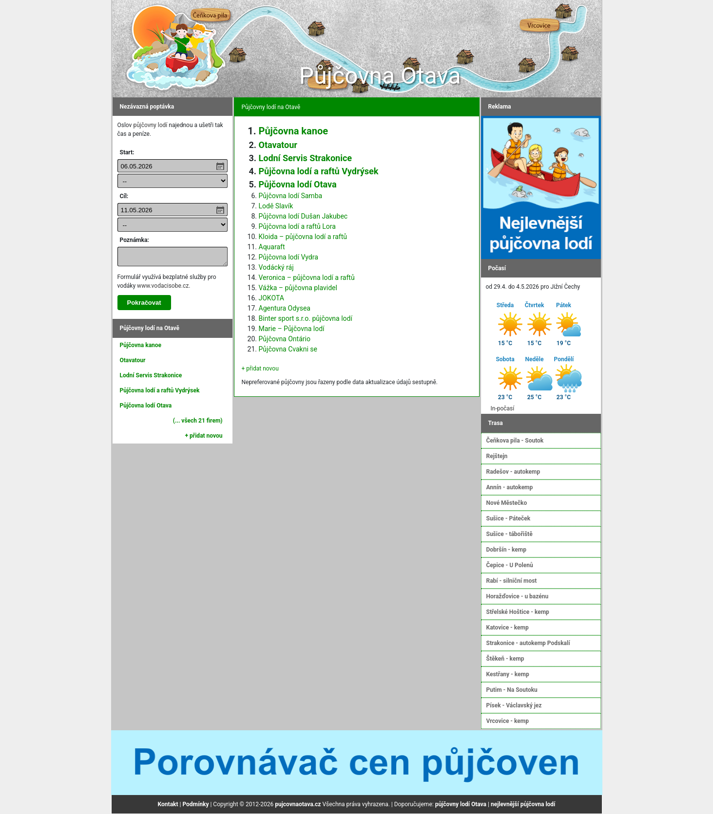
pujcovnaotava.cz (298, 804)
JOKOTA (271, 298)
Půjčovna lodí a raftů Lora (297, 226)
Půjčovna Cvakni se (288, 349)
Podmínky (195, 804)
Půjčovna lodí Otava (146, 405)
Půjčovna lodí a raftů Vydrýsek (160, 390)
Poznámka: (134, 240)
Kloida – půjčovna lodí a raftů (303, 236)
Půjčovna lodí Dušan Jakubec (303, 216)
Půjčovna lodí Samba (291, 196)
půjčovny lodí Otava (460, 804)
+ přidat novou (204, 435)
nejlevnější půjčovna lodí (523, 804)
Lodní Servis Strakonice (151, 375)
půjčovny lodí (150, 125)
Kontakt (168, 804)
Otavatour (133, 360)
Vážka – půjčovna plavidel (298, 288)
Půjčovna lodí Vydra (288, 257)
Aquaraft (272, 247)
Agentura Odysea (284, 308)
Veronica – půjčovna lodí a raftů (307, 277)
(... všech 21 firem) (198, 420)
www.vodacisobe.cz (163, 285)
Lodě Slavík (276, 206)
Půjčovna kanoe (141, 345)
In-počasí (503, 408)
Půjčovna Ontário (284, 339)
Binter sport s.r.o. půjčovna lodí (305, 318)
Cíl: (124, 196)
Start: (127, 152)
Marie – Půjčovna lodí (292, 329)
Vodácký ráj (276, 267)
